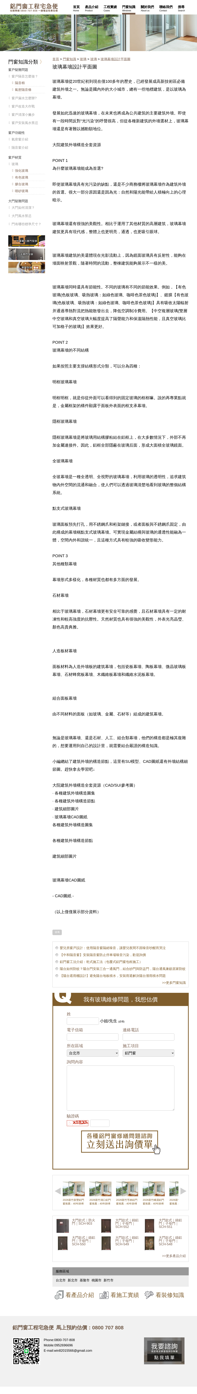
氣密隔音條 (23, 90)
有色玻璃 (21, 177)
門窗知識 (69, 59)
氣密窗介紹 (20, 139)
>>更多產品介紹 (174, 1263)
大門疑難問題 (18, 201)
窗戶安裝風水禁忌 (25, 123)
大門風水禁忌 (21, 216)
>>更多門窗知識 (174, 982)
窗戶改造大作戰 (23, 106)
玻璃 (83, 59)
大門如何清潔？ (23, 207)
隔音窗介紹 (20, 147)
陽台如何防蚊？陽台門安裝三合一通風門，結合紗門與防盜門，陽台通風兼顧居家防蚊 (123, 969)
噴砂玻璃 (21, 191)
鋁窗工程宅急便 (34, 7)
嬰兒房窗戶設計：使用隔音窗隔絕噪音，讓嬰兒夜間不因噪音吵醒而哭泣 (113, 948)
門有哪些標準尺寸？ (26, 224)
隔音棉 (20, 83)
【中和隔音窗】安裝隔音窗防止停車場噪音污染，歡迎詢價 (103, 955)
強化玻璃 (21, 170)
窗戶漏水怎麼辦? (24, 98)
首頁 (55, 59)
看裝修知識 (170, 1302)
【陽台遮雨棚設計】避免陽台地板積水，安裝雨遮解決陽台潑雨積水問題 (113, 976)
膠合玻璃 (21, 184)
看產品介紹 (79, 1302)
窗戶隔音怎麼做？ (25, 76)
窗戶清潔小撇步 (23, 114)
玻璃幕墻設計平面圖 (115, 59)
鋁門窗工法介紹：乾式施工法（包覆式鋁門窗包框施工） (101, 962)
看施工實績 (125, 1302)
